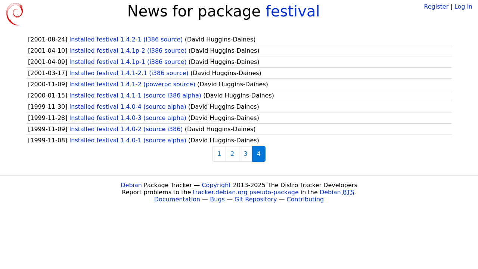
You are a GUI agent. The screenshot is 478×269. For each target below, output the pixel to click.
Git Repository (256, 199)
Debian (131, 185)
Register (436, 6)
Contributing (305, 199)
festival (293, 11)
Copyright (216, 185)
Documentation (177, 199)
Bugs (217, 199)
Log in (463, 6)
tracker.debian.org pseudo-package (246, 192)
